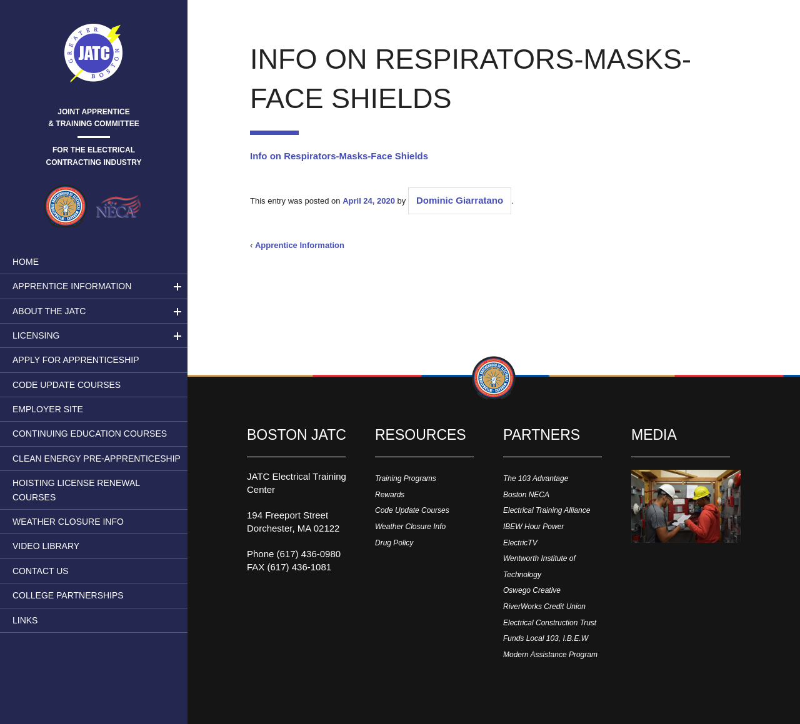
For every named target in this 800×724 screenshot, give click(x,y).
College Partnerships (68, 595)
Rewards (389, 494)
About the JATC (49, 311)
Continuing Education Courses (89, 434)
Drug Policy (394, 542)
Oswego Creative (532, 590)
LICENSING (35, 335)
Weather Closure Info (68, 522)
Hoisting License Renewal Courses (76, 490)
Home (25, 262)
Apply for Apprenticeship (75, 360)
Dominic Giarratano (459, 200)
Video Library (45, 546)
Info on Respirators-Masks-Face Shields (339, 156)
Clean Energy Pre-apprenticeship (96, 459)
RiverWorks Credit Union (544, 606)
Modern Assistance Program (550, 654)
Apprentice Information (71, 286)
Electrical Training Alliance (546, 510)
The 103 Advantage (535, 478)
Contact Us (40, 571)
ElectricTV (520, 542)
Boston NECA (526, 494)
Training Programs (405, 478)
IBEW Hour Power (533, 526)
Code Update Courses (66, 385)
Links (25, 620)
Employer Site (47, 409)
